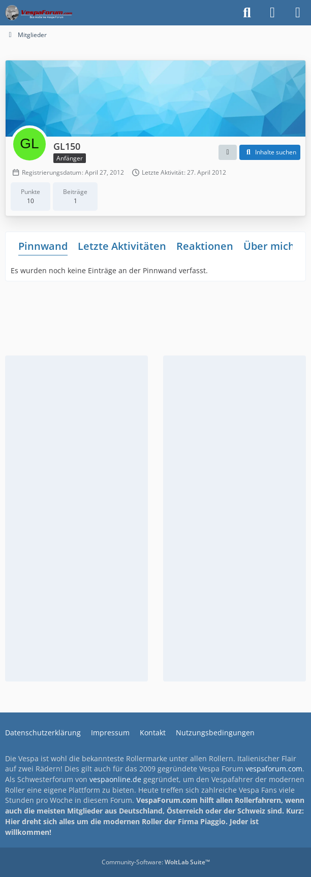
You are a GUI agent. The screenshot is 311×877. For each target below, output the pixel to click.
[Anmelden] (272, 12)
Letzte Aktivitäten (122, 246)
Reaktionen (204, 246)
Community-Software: (156, 862)
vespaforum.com (273, 768)
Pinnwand (43, 246)
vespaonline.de (115, 779)
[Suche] (247, 13)
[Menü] (298, 13)
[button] (228, 152)
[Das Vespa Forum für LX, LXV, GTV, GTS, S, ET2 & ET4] (38, 13)
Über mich (269, 246)
